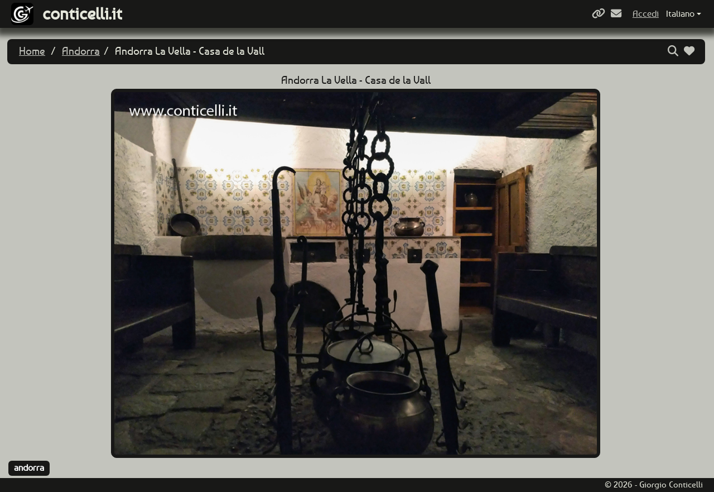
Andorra (81, 51)
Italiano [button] (680, 13)
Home (32, 51)
